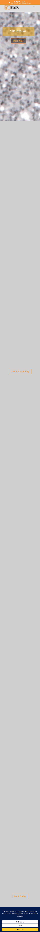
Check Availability (20, 371)
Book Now (18, 40)
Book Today (20, 896)
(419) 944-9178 (20, 2)
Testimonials (18, 31)
